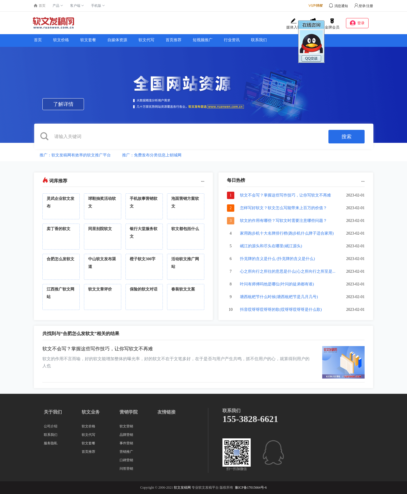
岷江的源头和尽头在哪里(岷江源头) (271, 246)
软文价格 (61, 40)
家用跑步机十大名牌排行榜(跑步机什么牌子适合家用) (287, 233)
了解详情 (63, 104)
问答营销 (126, 469)
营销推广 (126, 452)
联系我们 (259, 40)
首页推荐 (173, 40)
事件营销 (126, 443)
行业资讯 (232, 40)
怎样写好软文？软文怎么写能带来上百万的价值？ (283, 208)
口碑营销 (126, 460)
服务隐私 (50, 443)
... (202, 180)
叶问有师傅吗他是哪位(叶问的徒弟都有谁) (277, 284)
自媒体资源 (117, 40)
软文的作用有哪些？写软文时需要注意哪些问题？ (283, 220)
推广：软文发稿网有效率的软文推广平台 (75, 155)
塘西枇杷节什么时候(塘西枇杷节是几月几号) (279, 297)
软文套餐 (88, 40)
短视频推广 (203, 40)
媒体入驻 (293, 23)
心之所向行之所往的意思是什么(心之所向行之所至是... (287, 271)
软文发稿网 (182, 487)
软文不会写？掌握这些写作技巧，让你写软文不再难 (285, 195)
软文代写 (146, 40)
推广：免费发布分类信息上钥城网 (151, 155)
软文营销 (126, 426)
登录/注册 (363, 6)
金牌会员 (332, 23)
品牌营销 (126, 435)
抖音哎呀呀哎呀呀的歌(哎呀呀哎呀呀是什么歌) (281, 309)
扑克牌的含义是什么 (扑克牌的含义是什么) (277, 259)
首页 (38, 40)
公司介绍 (50, 426)
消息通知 (341, 6)
